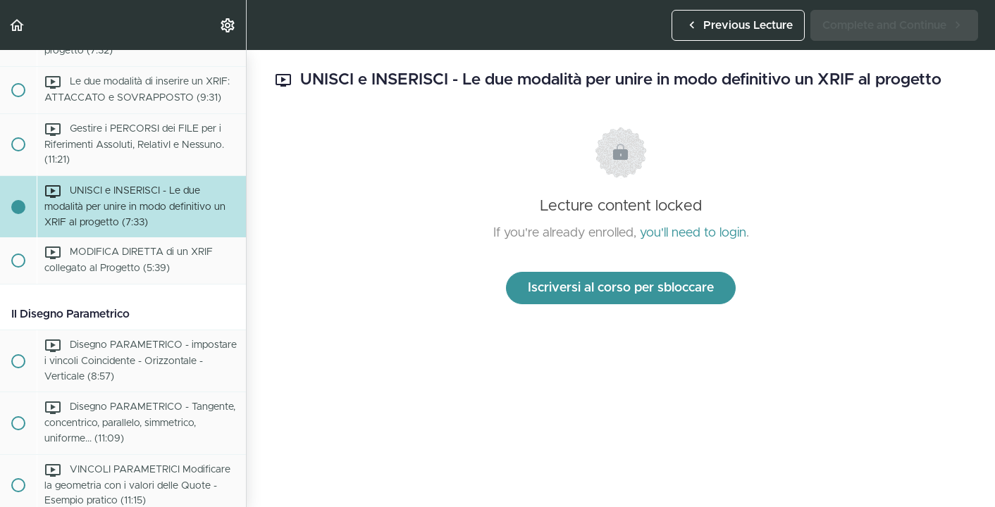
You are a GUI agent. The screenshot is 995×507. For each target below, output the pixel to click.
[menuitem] (228, 25)
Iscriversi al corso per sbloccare (621, 288)
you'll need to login (693, 233)
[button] (17, 25)
